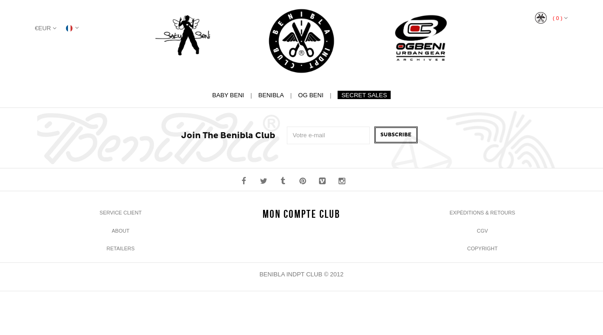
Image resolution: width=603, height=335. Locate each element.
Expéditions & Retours (482, 212)
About (120, 231)
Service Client (121, 212)
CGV (482, 231)
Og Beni (310, 95)
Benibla (271, 95)
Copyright (482, 248)
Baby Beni (228, 95)
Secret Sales (364, 95)
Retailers (121, 248)
